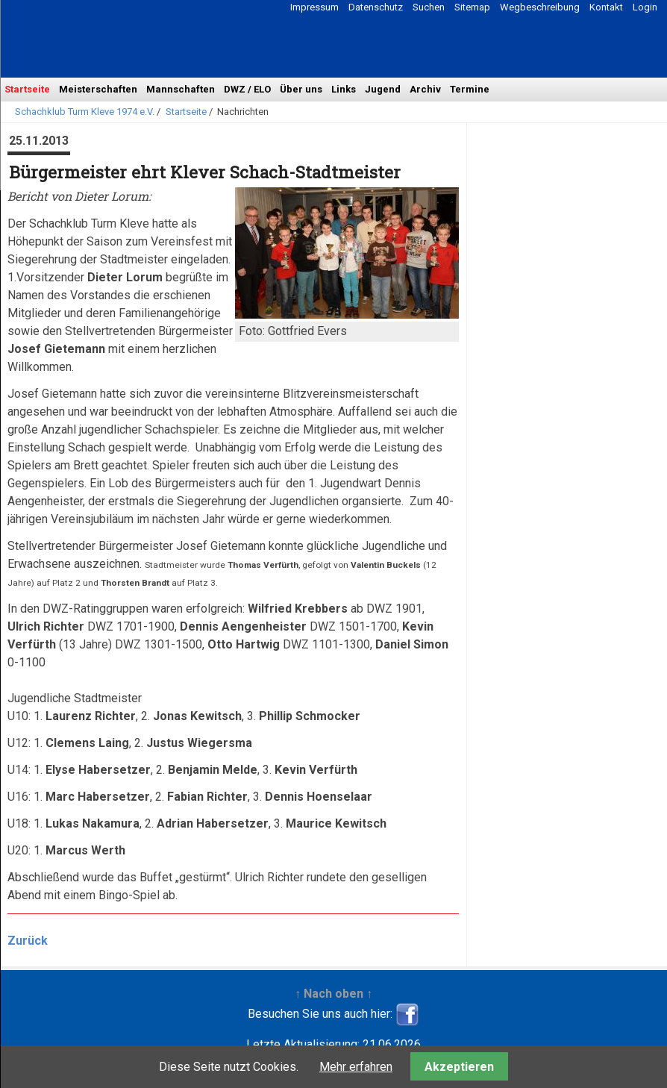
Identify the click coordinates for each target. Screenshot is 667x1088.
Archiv (425, 89)
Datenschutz (375, 7)
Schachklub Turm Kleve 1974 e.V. (84, 111)
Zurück (27, 941)
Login (645, 7)
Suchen (429, 7)
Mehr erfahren (355, 1067)
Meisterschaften (98, 89)
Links (343, 89)
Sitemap (472, 7)
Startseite (27, 89)
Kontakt (606, 7)
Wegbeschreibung (540, 7)
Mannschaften (180, 89)
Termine (469, 89)
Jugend (383, 89)
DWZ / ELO (247, 89)
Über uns (301, 89)
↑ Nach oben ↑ (333, 994)
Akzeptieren (459, 1067)
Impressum (314, 7)
